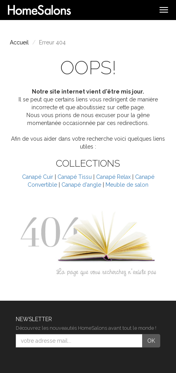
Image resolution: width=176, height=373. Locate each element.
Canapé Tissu (74, 177)
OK (151, 341)
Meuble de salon (127, 185)
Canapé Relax (113, 177)
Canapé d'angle (81, 185)
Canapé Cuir (37, 177)
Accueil (19, 42)
